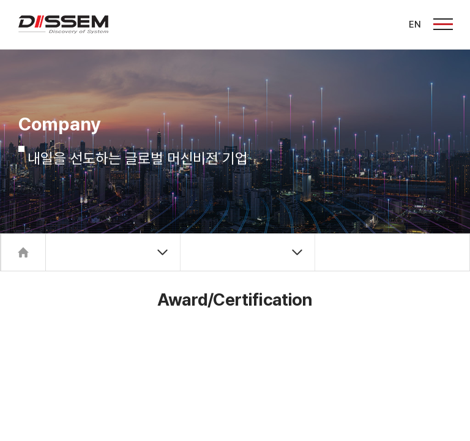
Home (23, 252)
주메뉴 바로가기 (0, 0)
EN (415, 24)
